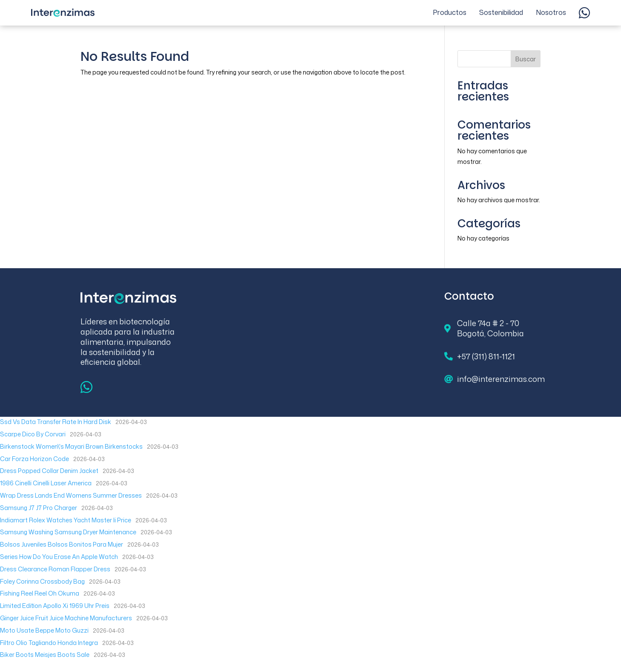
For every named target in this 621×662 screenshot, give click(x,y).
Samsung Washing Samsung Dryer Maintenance (68, 532)
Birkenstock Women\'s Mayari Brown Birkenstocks (71, 446)
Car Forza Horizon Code (34, 459)
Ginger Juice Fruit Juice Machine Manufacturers (66, 618)
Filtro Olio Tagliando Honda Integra (49, 643)
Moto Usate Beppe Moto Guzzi (44, 630)
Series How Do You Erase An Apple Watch (59, 557)
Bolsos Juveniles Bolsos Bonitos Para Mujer (61, 544)
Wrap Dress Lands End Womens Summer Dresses (71, 495)
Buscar (525, 59)
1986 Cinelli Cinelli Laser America (46, 483)
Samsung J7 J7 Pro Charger (38, 508)
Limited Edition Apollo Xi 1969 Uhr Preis (54, 606)
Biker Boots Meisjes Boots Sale (44, 655)
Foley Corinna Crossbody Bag (42, 581)
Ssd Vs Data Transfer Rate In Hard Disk (55, 422)
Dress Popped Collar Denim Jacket (49, 471)
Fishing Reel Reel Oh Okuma (39, 593)
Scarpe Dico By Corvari (33, 434)
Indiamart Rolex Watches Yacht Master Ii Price (65, 520)
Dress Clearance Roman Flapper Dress (55, 569)
